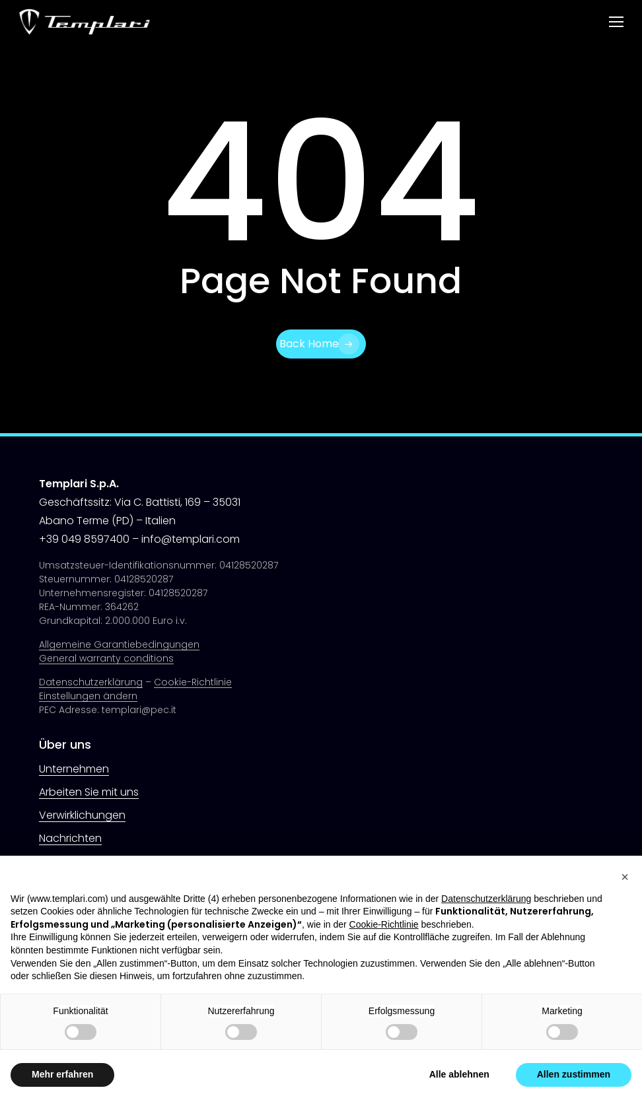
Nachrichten (70, 838)
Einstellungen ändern (88, 696)
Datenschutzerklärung (91, 682)
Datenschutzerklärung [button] (486, 898)
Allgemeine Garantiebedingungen (119, 644)
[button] (616, 22)
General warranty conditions (106, 658)
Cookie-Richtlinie (193, 682)
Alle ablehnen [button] (459, 1074)
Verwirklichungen (82, 815)
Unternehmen (74, 768)
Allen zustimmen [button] (573, 1074)
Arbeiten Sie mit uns (89, 792)
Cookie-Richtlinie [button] (384, 924)
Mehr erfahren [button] (62, 1074)
